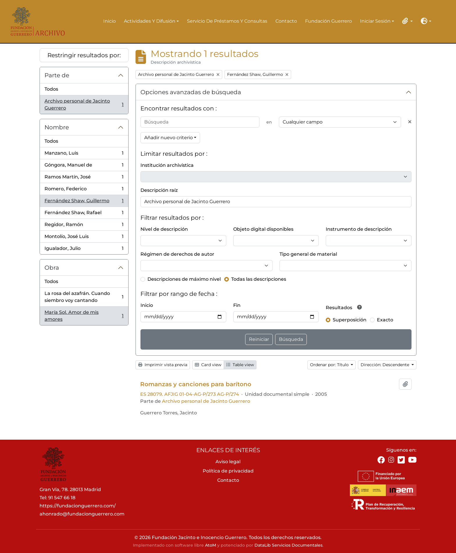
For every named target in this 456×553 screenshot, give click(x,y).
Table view (240, 364)
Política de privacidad (228, 471)
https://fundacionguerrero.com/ (78, 506)
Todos (51, 89)
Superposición (349, 320)
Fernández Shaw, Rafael (84, 214)
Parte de (56, 75)
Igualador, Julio (84, 249)
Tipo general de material (308, 254)
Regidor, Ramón (84, 226)
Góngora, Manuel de (84, 166)
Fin (237, 305)
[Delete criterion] (410, 122)
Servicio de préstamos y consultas (227, 21)
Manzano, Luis (84, 154)
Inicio (109, 21)
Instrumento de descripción (359, 229)
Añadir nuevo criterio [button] (168, 137)
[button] (406, 20)
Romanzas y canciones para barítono (195, 384)
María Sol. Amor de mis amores (84, 315)
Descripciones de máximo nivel (184, 279)
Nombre (56, 127)
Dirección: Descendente (385, 364)
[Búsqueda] (199, 122)
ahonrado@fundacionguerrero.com (82, 514)
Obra (51, 267)
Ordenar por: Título (330, 364)
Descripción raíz (159, 190)
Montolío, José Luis (84, 238)
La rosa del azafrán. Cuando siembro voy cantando (84, 297)
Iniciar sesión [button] (375, 21)
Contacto (286, 21)
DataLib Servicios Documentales (288, 545)
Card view (208, 364)
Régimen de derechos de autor (177, 254)
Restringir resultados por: (84, 55)
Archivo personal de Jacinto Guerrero (84, 104)
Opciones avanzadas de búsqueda (190, 92)
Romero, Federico (84, 190)
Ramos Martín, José (84, 178)
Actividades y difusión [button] (149, 21)
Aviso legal (228, 461)
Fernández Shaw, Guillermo (84, 202)
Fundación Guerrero (328, 21)
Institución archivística (167, 165)
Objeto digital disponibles (263, 229)
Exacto (385, 320)
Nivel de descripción (164, 229)
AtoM (210, 545)
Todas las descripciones (258, 279)
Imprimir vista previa (162, 364)
